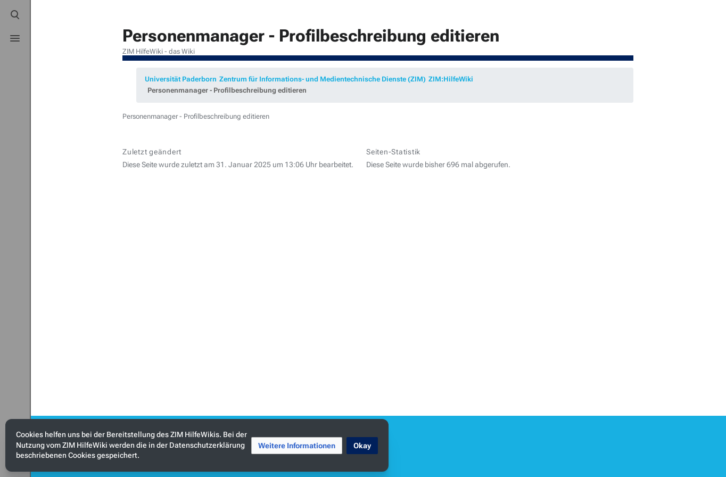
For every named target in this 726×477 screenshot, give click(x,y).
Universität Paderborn (181, 79)
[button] (296, 445)
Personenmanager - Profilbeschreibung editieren (227, 90)
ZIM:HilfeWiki (450, 79)
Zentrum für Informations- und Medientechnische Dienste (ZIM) (322, 79)
